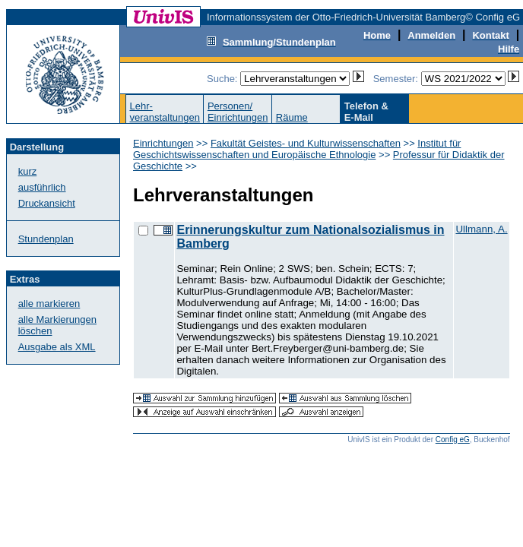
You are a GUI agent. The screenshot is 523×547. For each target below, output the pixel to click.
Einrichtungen (163, 143)
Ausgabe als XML (57, 347)
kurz (27, 171)
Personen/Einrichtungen (238, 111)
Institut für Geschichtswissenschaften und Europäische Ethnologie (297, 149)
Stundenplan (46, 239)
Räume (292, 117)
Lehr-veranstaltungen (164, 111)
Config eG (453, 439)
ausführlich (42, 187)
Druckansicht (46, 203)
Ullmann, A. (481, 229)
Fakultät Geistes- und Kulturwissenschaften (306, 143)
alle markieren (49, 303)
